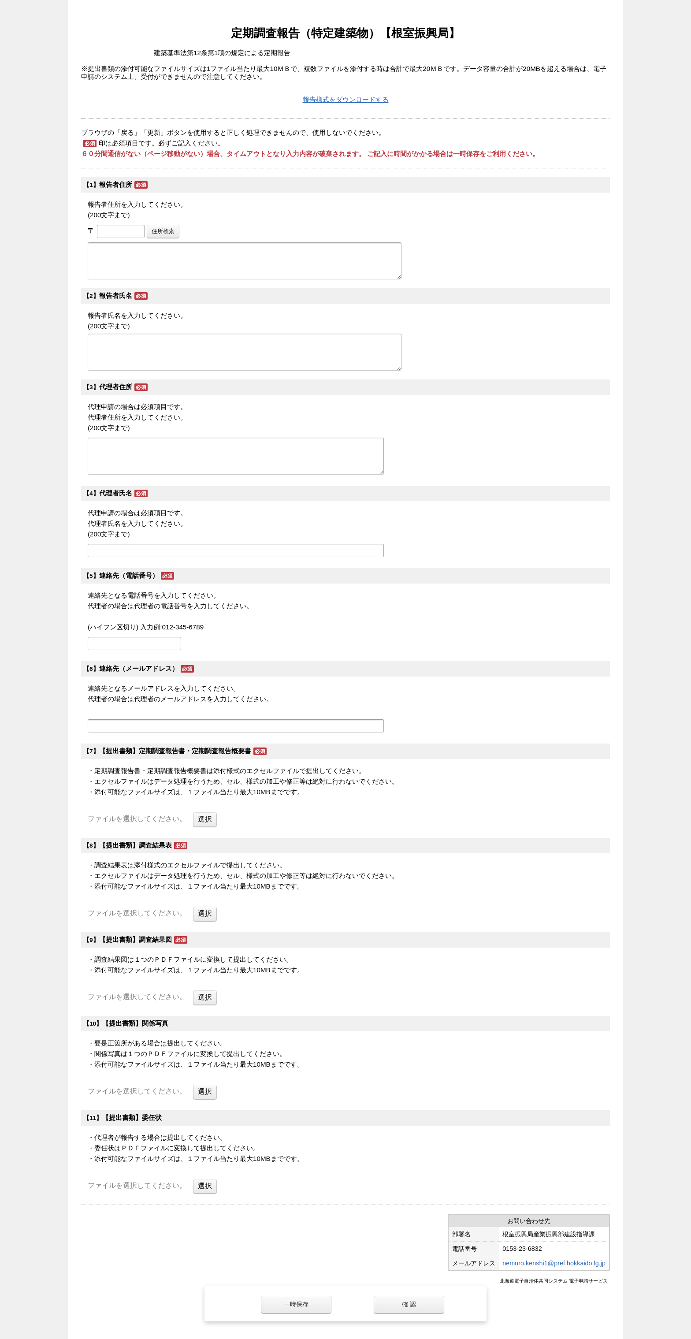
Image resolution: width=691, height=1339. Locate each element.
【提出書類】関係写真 (135, 1023)
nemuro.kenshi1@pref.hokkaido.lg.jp (554, 1263)
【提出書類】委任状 (132, 1117)
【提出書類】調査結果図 (135, 939)
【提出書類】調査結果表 (135, 845)
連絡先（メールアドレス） (138, 668)
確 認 (409, 1304)
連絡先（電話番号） (129, 575)
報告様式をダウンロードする (346, 99)
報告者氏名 (115, 295)
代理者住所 (115, 387)
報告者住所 (115, 184)
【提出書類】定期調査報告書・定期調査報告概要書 (175, 751)
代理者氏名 (115, 493)
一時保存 (296, 1304)
